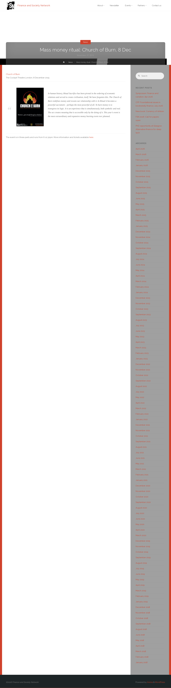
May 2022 (140, 397)
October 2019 (142, 552)
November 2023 (143, 303)
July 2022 (140, 392)
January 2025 (142, 226)
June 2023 (140, 331)
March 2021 (141, 469)
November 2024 (143, 237)
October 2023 (142, 309)
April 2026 (140, 149)
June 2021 (140, 458)
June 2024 (140, 265)
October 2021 (142, 436)
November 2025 (143, 176)
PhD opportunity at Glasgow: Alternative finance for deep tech (149, 129)
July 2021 (140, 453)
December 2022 (143, 364)
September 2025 (143, 187)
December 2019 (143, 541)
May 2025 (140, 204)
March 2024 (141, 281)
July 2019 (140, 569)
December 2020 (143, 486)
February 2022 (142, 414)
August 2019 (141, 563)
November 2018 (143, 613)
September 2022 (143, 381)
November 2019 (143, 546)
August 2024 (141, 254)
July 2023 (140, 326)
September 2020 (143, 502)
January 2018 (141, 662)
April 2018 (140, 646)
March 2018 (141, 651)
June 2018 (140, 635)
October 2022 (142, 375)
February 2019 (142, 596)
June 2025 (140, 199)
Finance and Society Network (34, 5)
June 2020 (140, 519)
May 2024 (140, 270)
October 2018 (142, 618)
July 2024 (140, 259)
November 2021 (143, 430)
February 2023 (142, 353)
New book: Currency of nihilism (150, 111)
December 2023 (143, 298)
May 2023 (140, 337)
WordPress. (160, 682)
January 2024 (142, 292)
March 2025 (141, 215)
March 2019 (141, 591)
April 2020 (140, 530)
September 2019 (143, 557)
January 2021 (141, 480)
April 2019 (140, 585)
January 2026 (142, 165)
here (91, 137)
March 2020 (141, 535)
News (85, 42)
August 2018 (141, 629)
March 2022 (141, 408)
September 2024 (143, 248)
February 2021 (142, 475)
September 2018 (143, 624)
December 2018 (143, 607)
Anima (150, 682)
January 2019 (142, 602)
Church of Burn (13, 74)
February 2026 (142, 160)
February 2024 (142, 287)
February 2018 (142, 657)
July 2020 (140, 513)
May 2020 (140, 524)
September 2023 (143, 314)
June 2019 (140, 574)
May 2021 (140, 464)
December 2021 (143, 425)
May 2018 (140, 640)
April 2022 (140, 403)
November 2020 (143, 491)
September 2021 (143, 442)
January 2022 (142, 419)
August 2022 (141, 386)
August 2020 (141, 508)
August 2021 (141, 447)
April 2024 (140, 276)
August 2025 (141, 193)
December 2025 (143, 171)
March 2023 (141, 348)
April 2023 (140, 342)
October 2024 (142, 243)
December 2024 (143, 232)
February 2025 (142, 221)
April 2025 (140, 210)
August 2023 (141, 320)
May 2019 (140, 580)
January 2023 (142, 359)
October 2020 (142, 497)
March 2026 (141, 154)
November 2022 (143, 370)
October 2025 (142, 182)
